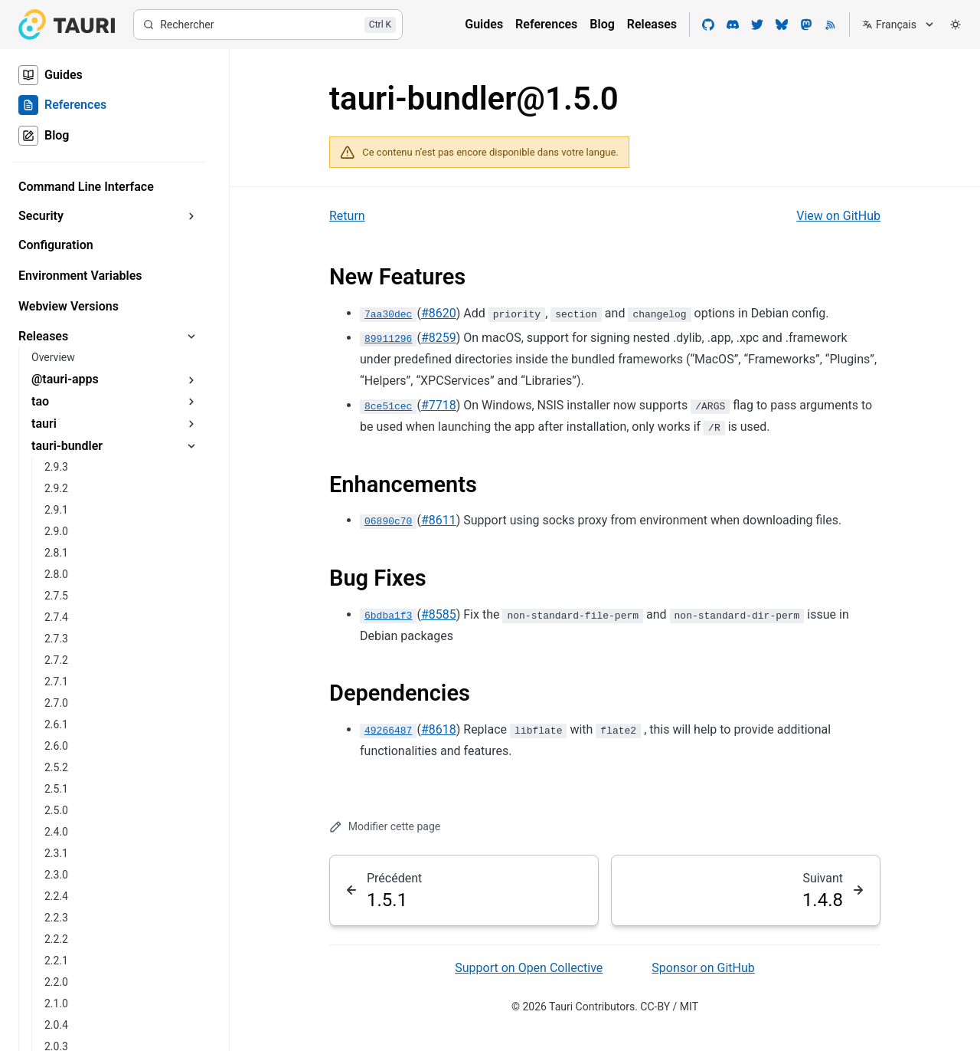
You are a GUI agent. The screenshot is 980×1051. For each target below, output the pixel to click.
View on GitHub (838, 216)
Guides (484, 24)
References (546, 24)
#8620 (438, 313)
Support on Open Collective (529, 968)
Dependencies (399, 693)
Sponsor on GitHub (703, 968)
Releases (652, 24)
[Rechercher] (268, 24)
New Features (397, 277)
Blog (602, 24)
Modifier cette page (384, 826)
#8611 (438, 520)
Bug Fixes (377, 578)
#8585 (438, 614)
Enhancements (403, 484)
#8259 (438, 337)
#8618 (438, 729)
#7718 (438, 405)
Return (347, 216)
